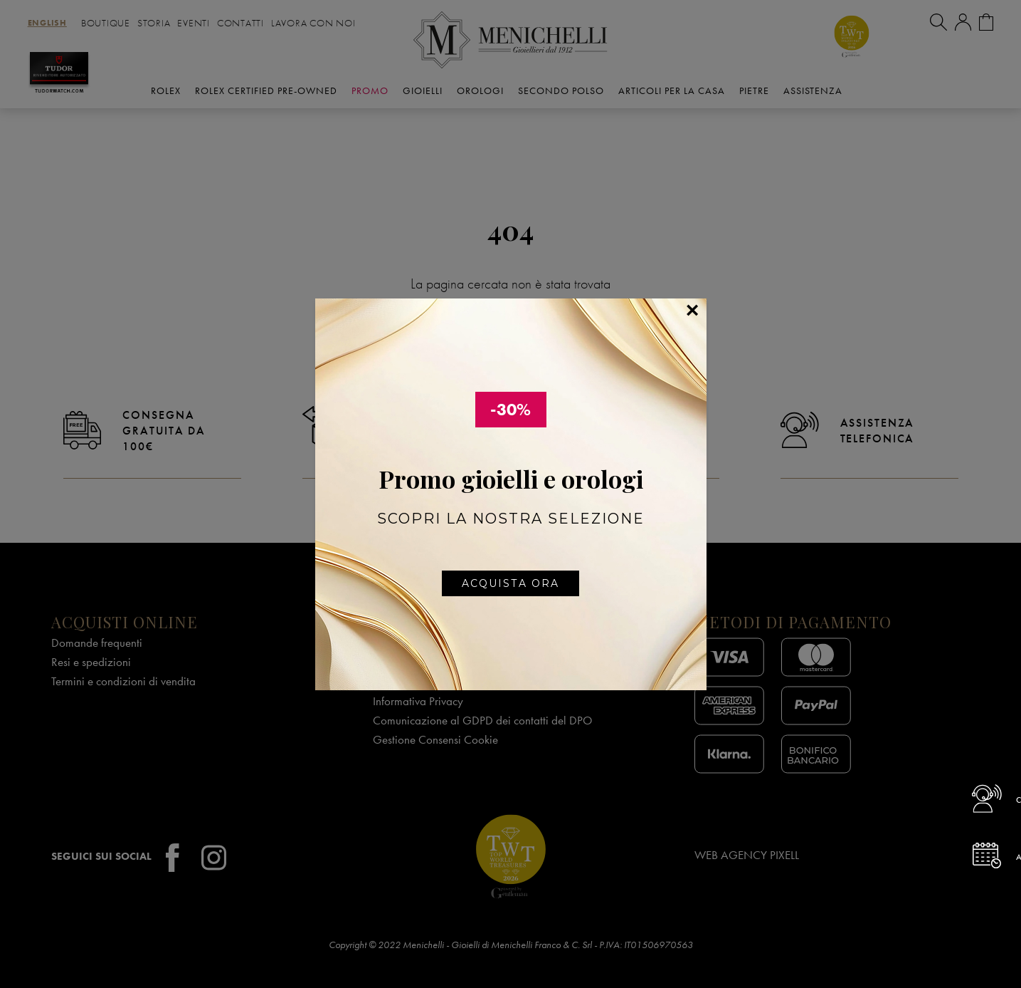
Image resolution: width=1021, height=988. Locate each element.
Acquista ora (511, 583)
